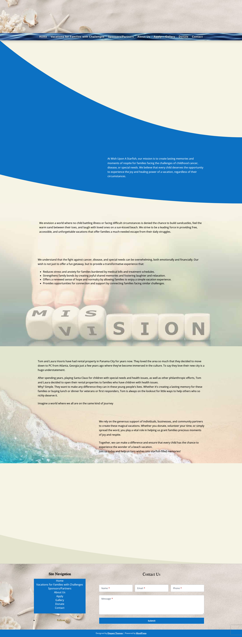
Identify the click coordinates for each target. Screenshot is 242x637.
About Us (143, 36)
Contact (197, 36)
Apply (158, 36)
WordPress (141, 633)
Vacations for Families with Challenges (77, 36)
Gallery (170, 36)
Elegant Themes (115, 633)
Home (43, 36)
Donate (183, 36)
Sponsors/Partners (121, 36)
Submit (151, 620)
